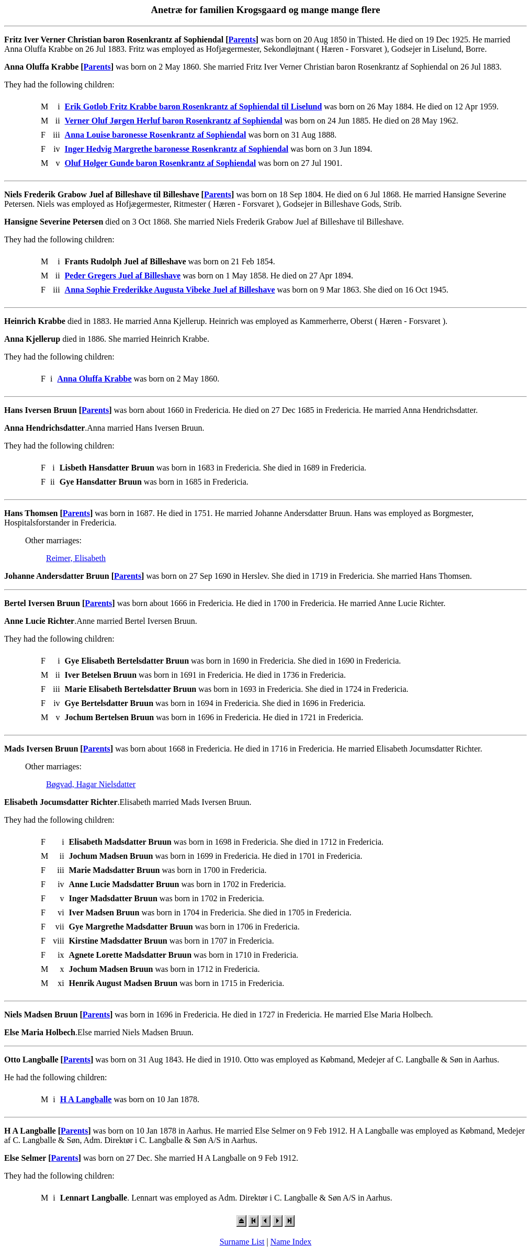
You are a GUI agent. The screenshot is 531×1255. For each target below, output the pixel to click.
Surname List (242, 1241)
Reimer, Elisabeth (76, 558)
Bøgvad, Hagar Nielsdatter (90, 784)
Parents (241, 39)
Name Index (291, 1241)
